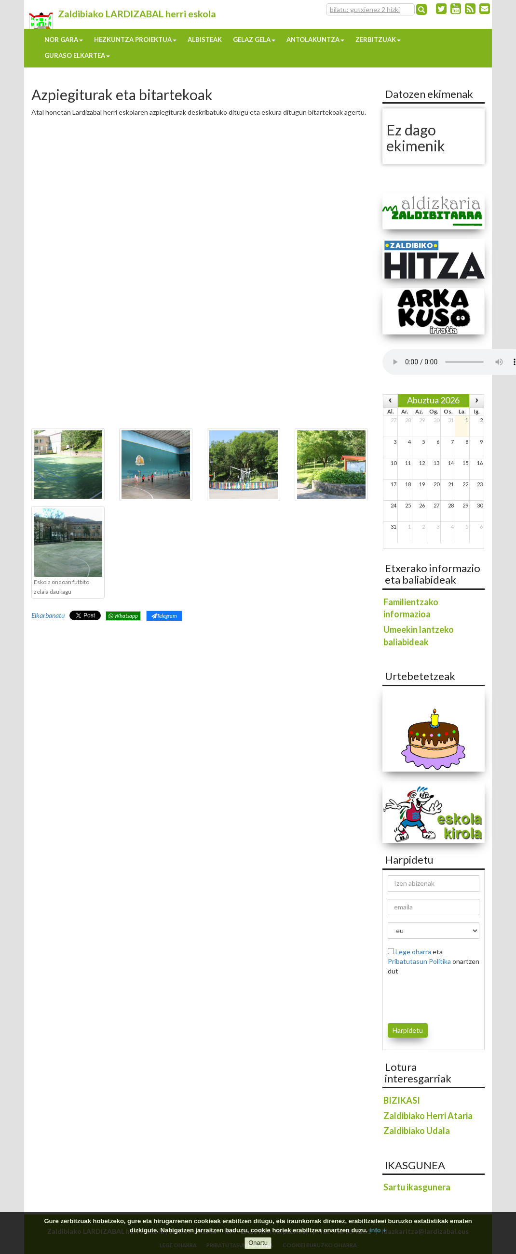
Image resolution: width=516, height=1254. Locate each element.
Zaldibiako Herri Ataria (428, 1115)
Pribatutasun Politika (419, 961)
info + (377, 1230)
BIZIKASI (401, 1100)
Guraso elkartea (77, 55)
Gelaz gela (254, 39)
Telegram (164, 616)
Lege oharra (413, 951)
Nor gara (63, 39)
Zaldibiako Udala (416, 1130)
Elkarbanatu (48, 615)
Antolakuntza (315, 39)
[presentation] (444, 997)
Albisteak (205, 39)
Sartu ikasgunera (416, 1187)
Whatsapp (123, 616)
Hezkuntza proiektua (135, 39)
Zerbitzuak (378, 39)
